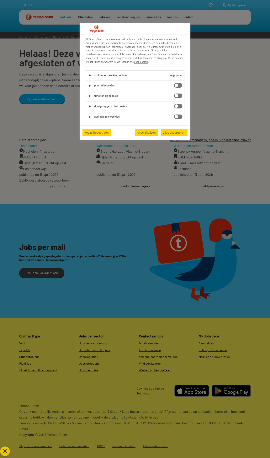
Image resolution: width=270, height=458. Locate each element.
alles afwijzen (146, 132)
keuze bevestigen (97, 132)
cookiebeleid (141, 61)
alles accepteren (174, 132)
